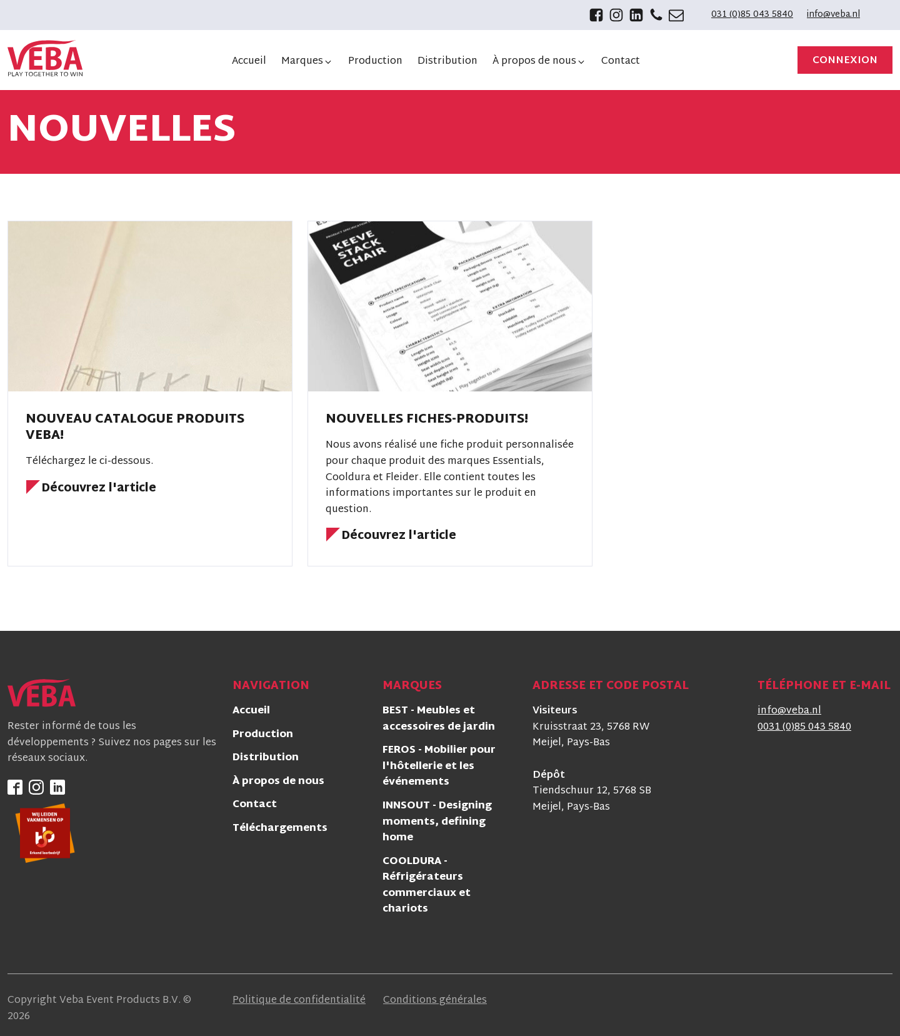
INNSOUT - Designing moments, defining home (437, 822)
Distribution (265, 758)
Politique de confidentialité (299, 1001)
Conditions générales (435, 1001)
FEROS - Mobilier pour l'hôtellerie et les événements (439, 767)
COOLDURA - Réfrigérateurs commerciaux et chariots (426, 886)
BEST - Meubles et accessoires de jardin (438, 720)
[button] (307, 62)
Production (262, 735)
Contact (254, 805)
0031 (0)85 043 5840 (804, 728)
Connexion (845, 61)
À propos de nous (278, 782)
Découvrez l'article (98, 489)
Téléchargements (280, 829)
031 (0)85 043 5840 (752, 15)
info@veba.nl (833, 15)
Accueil (251, 711)
